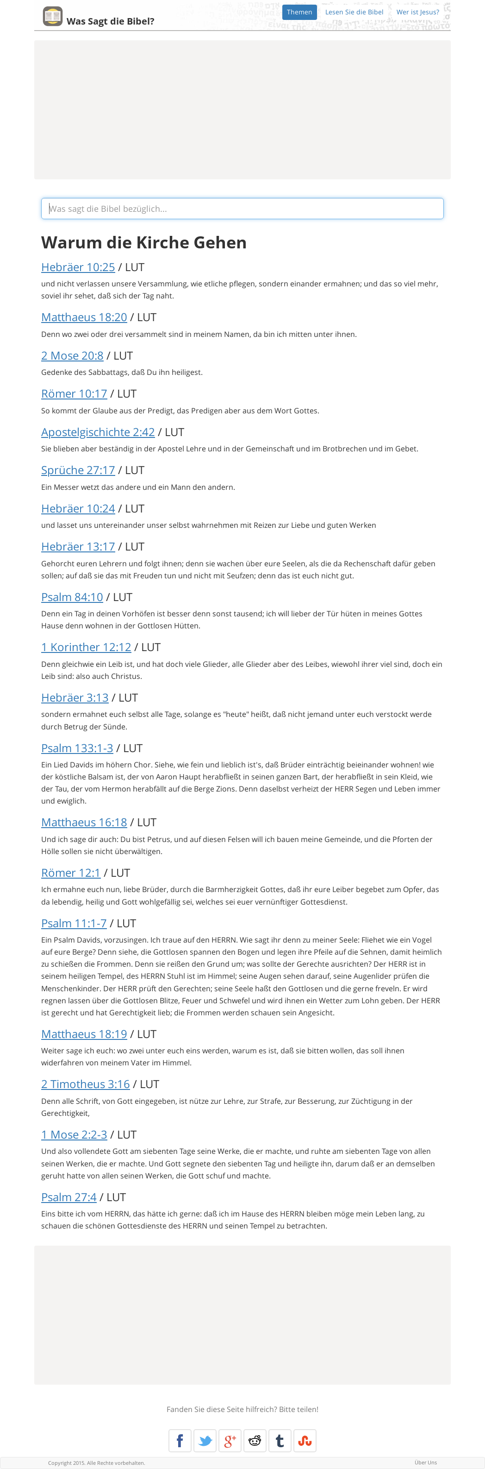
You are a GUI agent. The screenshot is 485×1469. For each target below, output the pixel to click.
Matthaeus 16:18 (84, 821)
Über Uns (426, 1462)
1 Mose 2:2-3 (74, 1134)
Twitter (205, 1440)
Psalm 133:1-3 (77, 747)
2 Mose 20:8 (72, 355)
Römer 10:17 (74, 393)
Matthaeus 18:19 (84, 1033)
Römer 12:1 (71, 872)
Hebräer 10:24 (78, 508)
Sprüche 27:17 (78, 469)
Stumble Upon (305, 1440)
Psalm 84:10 (72, 596)
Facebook (180, 1440)
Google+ (230, 1440)
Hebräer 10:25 (78, 266)
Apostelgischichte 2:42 (98, 431)
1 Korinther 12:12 (86, 646)
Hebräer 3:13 (75, 697)
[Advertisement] (242, 110)
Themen (299, 11)
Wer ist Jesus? (418, 11)
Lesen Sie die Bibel (354, 11)
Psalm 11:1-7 (74, 923)
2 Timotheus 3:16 (85, 1083)
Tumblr (280, 1440)
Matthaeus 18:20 (84, 316)
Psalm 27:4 (69, 1196)
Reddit (255, 1440)
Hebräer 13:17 (78, 546)
